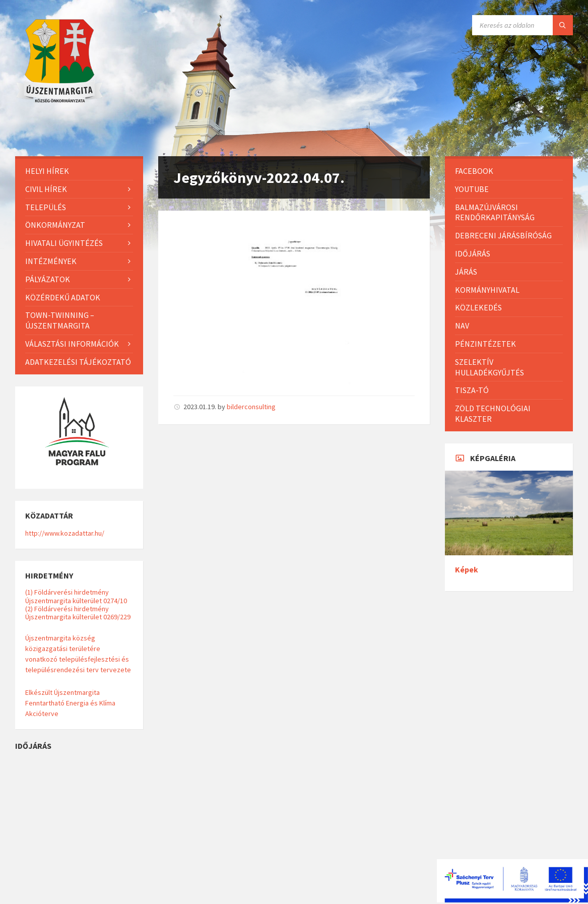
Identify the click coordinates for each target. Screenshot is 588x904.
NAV (462, 325)
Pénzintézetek (485, 344)
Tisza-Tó (472, 390)
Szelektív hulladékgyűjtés (489, 367)
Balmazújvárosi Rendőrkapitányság (495, 212)
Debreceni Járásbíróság (503, 235)
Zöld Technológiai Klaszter (493, 413)
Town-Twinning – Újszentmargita (59, 320)
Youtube (472, 189)
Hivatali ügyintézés (64, 243)
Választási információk (72, 344)
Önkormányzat (55, 225)
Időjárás (472, 253)
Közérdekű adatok (62, 297)
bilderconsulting (251, 406)
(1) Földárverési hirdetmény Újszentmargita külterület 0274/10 (76, 596)
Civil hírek (46, 189)
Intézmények (51, 261)
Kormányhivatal (487, 290)
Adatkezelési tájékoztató (78, 362)
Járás (466, 272)
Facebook (474, 171)
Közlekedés (478, 307)
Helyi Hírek (47, 171)
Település (45, 207)
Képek (466, 569)
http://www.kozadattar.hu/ (64, 533)
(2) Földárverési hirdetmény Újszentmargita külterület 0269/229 (77, 612)
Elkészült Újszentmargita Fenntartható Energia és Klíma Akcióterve (70, 703)
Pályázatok (47, 279)
